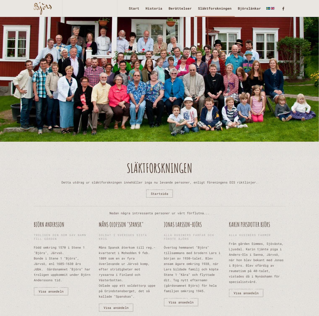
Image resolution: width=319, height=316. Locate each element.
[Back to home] (44, 8)
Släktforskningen (215, 8)
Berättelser (180, 8)
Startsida (159, 193)
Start (134, 8)
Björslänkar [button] (249, 8)
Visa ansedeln (51, 291)
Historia (154, 8)
